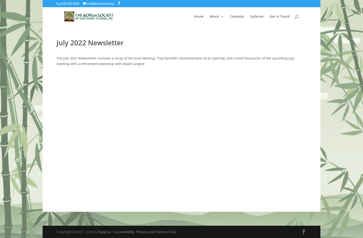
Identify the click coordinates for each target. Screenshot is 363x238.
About (214, 17)
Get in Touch (280, 17)
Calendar (237, 17)
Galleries (257, 17)
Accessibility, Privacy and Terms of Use (146, 232)
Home (198, 17)
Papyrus (104, 232)
